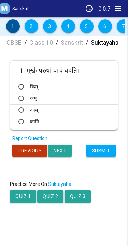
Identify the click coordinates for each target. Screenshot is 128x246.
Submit (101, 150)
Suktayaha (104, 42)
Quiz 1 (23, 196)
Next (60, 150)
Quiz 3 (77, 196)
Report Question (29, 138)
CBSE (14, 42)
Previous (30, 150)
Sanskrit (72, 42)
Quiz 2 (50, 196)
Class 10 (41, 42)
